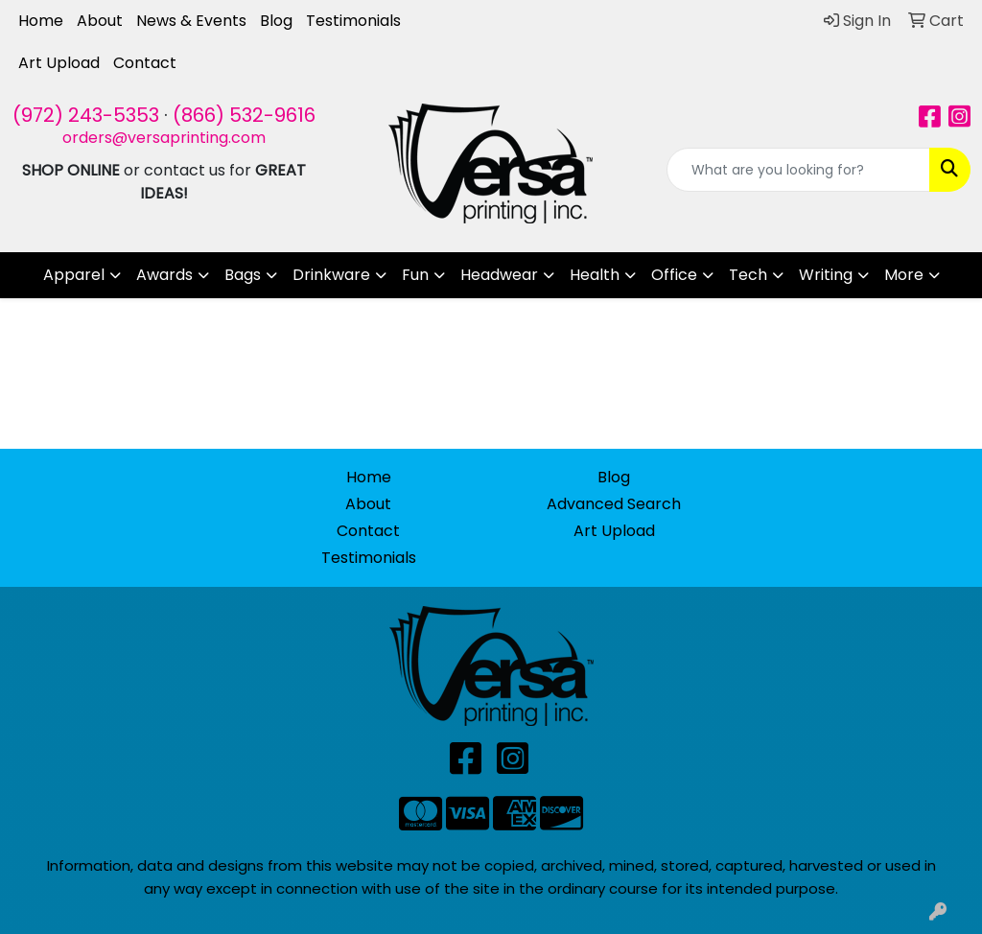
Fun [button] (415, 275)
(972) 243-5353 (85, 115)
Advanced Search (614, 504)
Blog (276, 21)
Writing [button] (826, 275)
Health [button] (595, 275)
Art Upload (59, 63)
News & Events (191, 21)
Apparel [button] (74, 275)
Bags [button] (242, 275)
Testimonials (353, 21)
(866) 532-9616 (244, 115)
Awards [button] (164, 275)
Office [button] (674, 275)
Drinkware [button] (331, 275)
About (100, 21)
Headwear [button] (499, 275)
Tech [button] (748, 275)
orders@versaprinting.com (164, 138)
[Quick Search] (798, 170)
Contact (144, 63)
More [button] (904, 275)
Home (40, 21)
